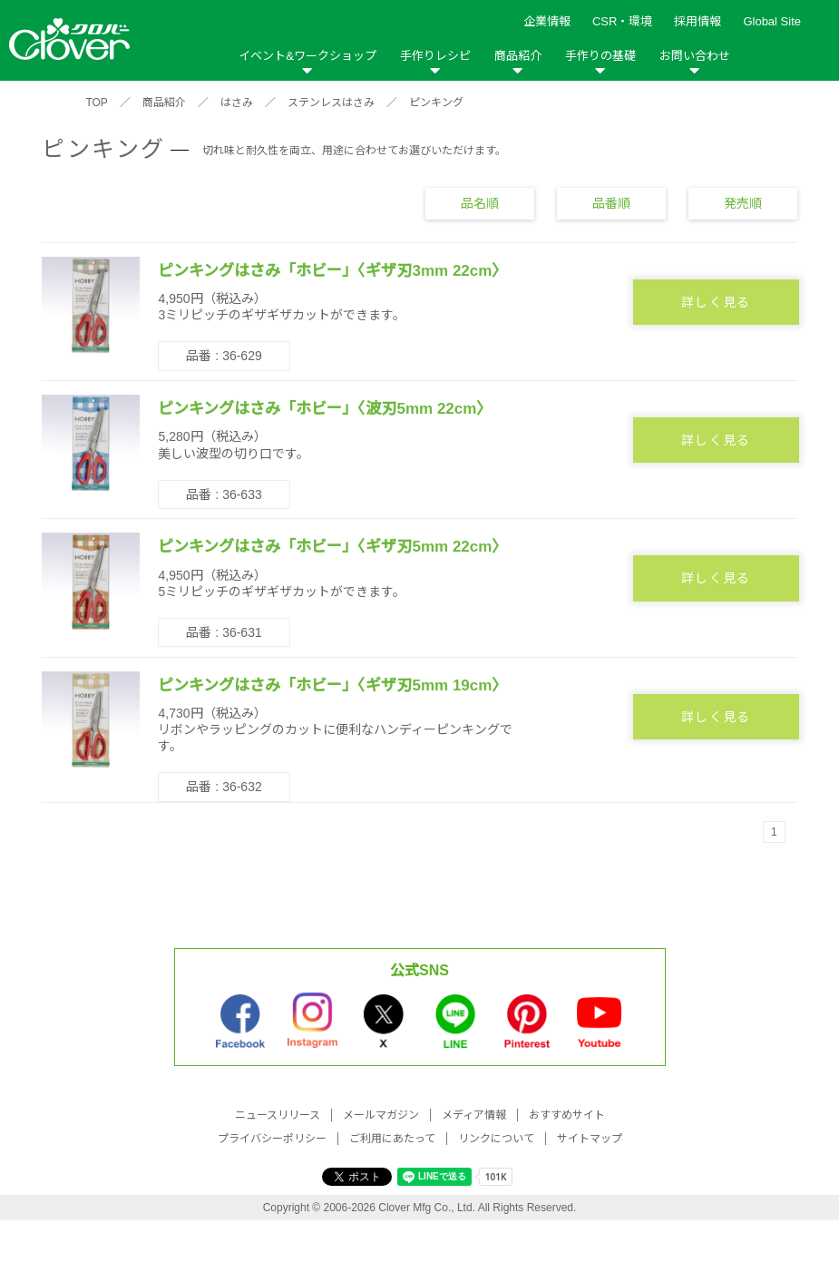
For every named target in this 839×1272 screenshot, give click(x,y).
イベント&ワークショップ (307, 56)
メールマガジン (381, 1115)
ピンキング (436, 102)
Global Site (772, 21)
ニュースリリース (277, 1115)
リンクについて (496, 1138)
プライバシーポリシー (272, 1138)
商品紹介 (517, 56)
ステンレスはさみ (331, 102)
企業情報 (547, 21)
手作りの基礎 (600, 56)
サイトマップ (589, 1138)
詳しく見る (716, 302)
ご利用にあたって (392, 1138)
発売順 (743, 203)
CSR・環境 (622, 21)
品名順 (480, 203)
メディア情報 (474, 1115)
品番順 (611, 203)
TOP (96, 102)
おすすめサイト (567, 1115)
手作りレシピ (435, 56)
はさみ (236, 102)
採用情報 (697, 21)
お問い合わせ (694, 56)
